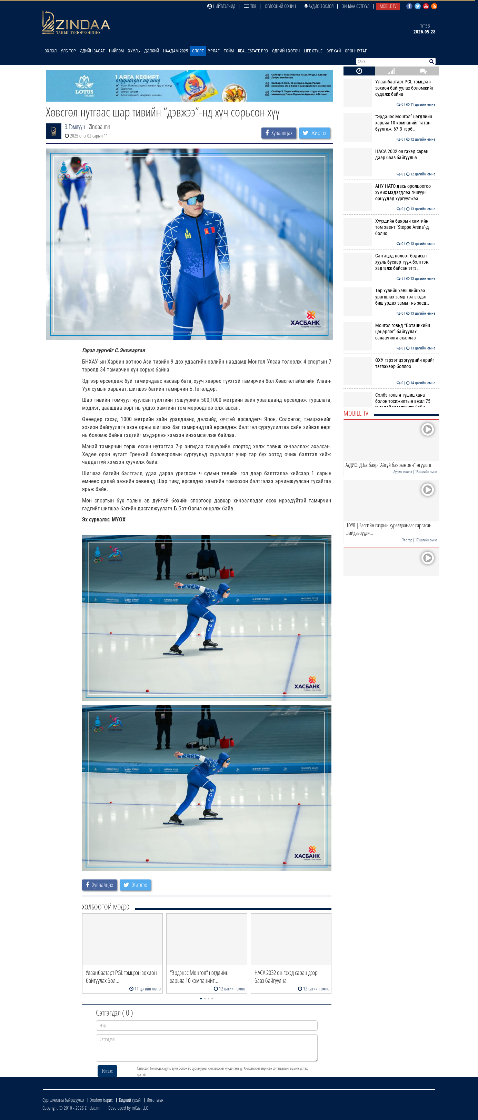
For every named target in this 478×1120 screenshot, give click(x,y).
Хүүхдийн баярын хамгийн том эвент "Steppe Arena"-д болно (389, 227)
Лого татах (155, 1100)
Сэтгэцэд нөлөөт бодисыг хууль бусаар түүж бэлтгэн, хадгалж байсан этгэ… (389, 262)
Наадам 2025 (175, 51)
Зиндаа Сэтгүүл (355, 6)
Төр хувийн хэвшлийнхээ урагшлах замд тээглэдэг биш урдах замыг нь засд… (389, 296)
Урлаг (214, 51)
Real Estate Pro (253, 51)
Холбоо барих (101, 1100)
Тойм (229, 51)
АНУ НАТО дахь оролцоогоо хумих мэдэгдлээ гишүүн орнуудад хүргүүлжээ (389, 192)
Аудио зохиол (319, 6)
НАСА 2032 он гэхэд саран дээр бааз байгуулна (389, 154)
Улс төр (68, 51)
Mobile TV (388, 6)
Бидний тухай (130, 1100)
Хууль (134, 51)
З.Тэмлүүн (75, 126)
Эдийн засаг (92, 51)
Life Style (313, 51)
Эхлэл (50, 51)
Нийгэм (116, 51)
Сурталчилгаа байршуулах (63, 1100)
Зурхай (334, 51)
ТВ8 (250, 6)
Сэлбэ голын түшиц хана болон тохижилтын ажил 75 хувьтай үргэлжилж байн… (389, 401)
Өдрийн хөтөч (286, 51)
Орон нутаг (356, 51)
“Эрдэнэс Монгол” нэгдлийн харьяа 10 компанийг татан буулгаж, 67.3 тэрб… (389, 122)
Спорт (198, 51)
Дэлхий (151, 51)
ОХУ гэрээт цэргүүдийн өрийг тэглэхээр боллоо (389, 363)
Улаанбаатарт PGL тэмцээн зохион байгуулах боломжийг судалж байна (389, 88)
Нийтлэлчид (221, 6)
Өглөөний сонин (280, 6)
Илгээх (107, 1071)
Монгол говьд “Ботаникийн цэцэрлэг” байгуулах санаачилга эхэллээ (389, 331)
